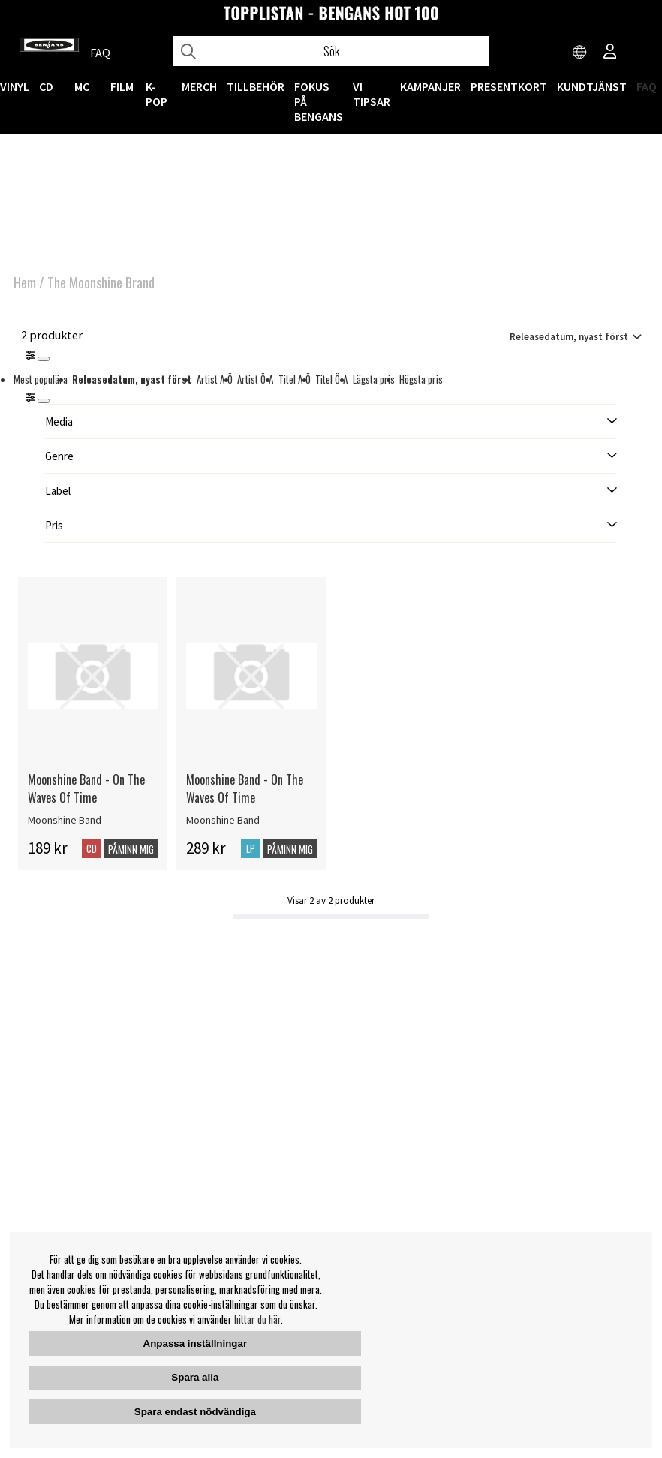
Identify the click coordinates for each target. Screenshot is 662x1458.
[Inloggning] (610, 53)
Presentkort (509, 86)
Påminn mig (131, 849)
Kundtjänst (592, 86)
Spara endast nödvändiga (195, 1411)
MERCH (199, 86)
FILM (122, 86)
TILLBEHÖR (255, 86)
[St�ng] (44, 401)
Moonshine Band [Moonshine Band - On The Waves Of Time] (64, 820)
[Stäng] (44, 359)
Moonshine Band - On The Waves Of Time (86, 788)
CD (46, 86)
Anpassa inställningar (195, 1343)
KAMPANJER (430, 86)
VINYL (14, 86)
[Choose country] (580, 52)
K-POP (156, 94)
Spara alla (194, 1377)
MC (81, 86)
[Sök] (331, 51)
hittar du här (257, 1319)
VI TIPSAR (371, 94)
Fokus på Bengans (318, 101)
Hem (25, 282)
